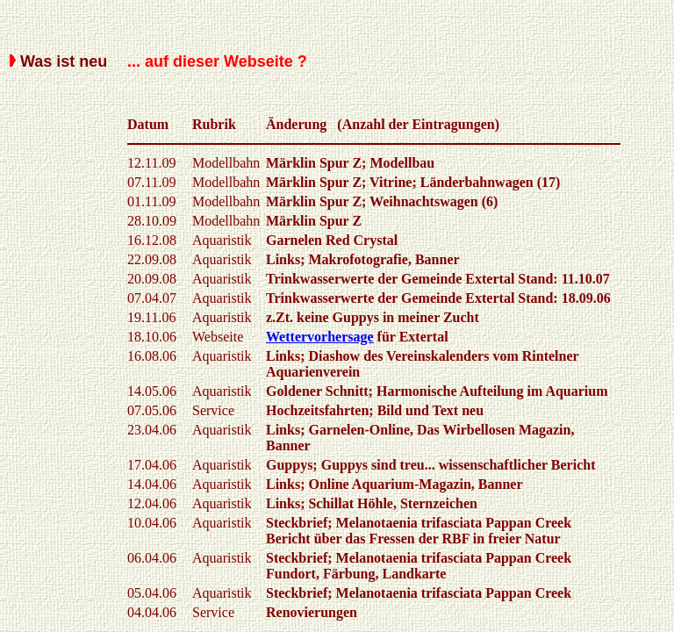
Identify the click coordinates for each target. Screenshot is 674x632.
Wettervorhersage (320, 336)
